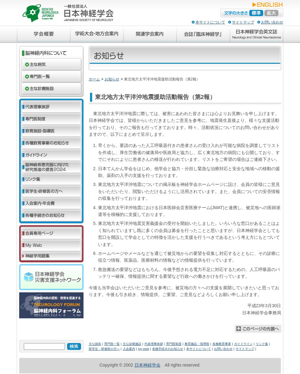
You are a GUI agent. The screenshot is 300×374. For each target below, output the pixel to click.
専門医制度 (174, 344)
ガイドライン (243, 344)
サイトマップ (243, 22)
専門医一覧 (112, 344)
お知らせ (112, 79)
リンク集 (262, 344)
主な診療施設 (132, 344)
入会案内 (129, 348)
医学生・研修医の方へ (104, 348)
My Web (143, 348)
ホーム (94, 79)
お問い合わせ (272, 22)
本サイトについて (210, 22)
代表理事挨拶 (153, 344)
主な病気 (95, 344)
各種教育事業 (221, 344)
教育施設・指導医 (197, 344)
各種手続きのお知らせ (167, 348)
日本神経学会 (148, 365)
